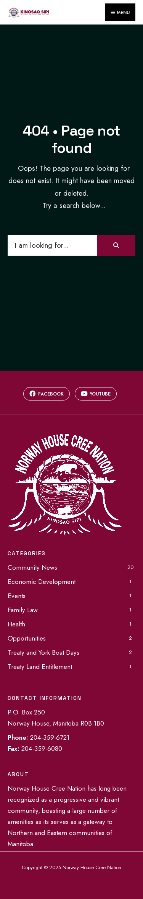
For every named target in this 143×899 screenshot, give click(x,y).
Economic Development (42, 581)
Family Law (23, 610)
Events (17, 595)
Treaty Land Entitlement (40, 666)
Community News (32, 567)
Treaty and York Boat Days (43, 652)
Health (16, 624)
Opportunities (27, 638)
